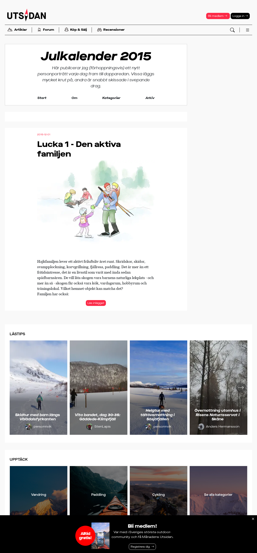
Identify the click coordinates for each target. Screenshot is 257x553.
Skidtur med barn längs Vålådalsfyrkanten (37, 417)
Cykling (158, 495)
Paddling (98, 495)
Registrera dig (140, 547)
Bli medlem (217, 16)
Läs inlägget (95, 303)
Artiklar (17, 30)
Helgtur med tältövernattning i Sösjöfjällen (157, 415)
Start (41, 98)
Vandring (38, 495)
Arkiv (150, 98)
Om (74, 98)
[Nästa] (240, 387)
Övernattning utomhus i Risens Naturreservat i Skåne (218, 415)
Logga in (240, 16)
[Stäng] (253, 518)
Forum (45, 30)
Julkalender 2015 (96, 56)
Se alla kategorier (218, 495)
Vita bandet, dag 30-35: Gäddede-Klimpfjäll (97, 417)
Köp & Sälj (76, 30)
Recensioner (111, 29)
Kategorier (111, 98)
